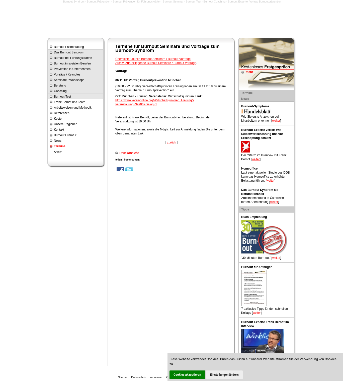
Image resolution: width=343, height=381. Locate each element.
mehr (249, 72)
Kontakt (59, 129)
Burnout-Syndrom (134, 50)
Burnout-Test (62, 96)
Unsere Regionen (65, 124)
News (57, 140)
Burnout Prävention (98, 1)
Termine (59, 146)
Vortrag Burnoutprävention (265, 1)
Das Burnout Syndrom (68, 52)
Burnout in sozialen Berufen (72, 63)
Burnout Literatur (65, 135)
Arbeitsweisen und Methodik (73, 107)
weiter (276, 120)
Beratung (60, 85)
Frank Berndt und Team (69, 102)
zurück (171, 142)
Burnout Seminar (173, 1)
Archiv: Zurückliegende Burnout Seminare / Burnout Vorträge (155, 63)
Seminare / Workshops (69, 80)
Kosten (58, 118)
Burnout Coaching (214, 1)
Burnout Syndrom (73, 1)
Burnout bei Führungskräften (73, 58)
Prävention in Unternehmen (72, 69)
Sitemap (123, 377)
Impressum (156, 377)
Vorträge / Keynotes (67, 74)
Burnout (150, 46)
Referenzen (61, 113)
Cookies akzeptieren (187, 374)
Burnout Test (193, 1)
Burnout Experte (238, 1)
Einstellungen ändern (224, 374)
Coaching (60, 91)
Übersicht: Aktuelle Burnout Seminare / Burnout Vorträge (153, 59)
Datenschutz (138, 377)
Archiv (58, 151)
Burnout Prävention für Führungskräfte (136, 1)
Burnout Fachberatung (69, 47)
